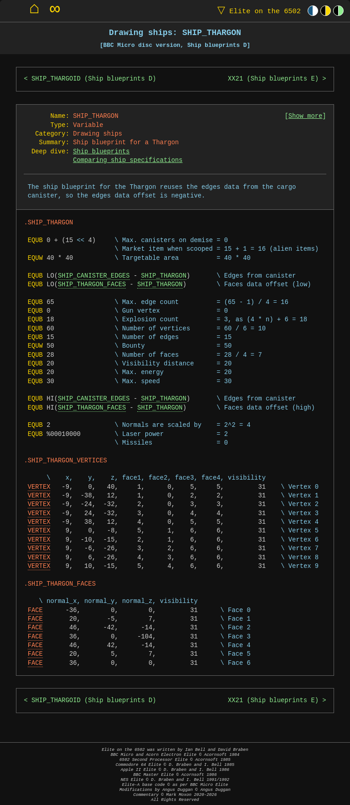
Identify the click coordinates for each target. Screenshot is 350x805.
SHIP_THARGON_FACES (92, 284)
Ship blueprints (101, 151)
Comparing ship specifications (127, 160)
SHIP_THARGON (163, 276)
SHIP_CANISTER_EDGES (93, 276)
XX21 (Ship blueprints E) (273, 79)
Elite (257, 10)
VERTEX (39, 487)
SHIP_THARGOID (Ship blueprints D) (93, 79)
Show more (305, 116)
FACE (35, 610)
